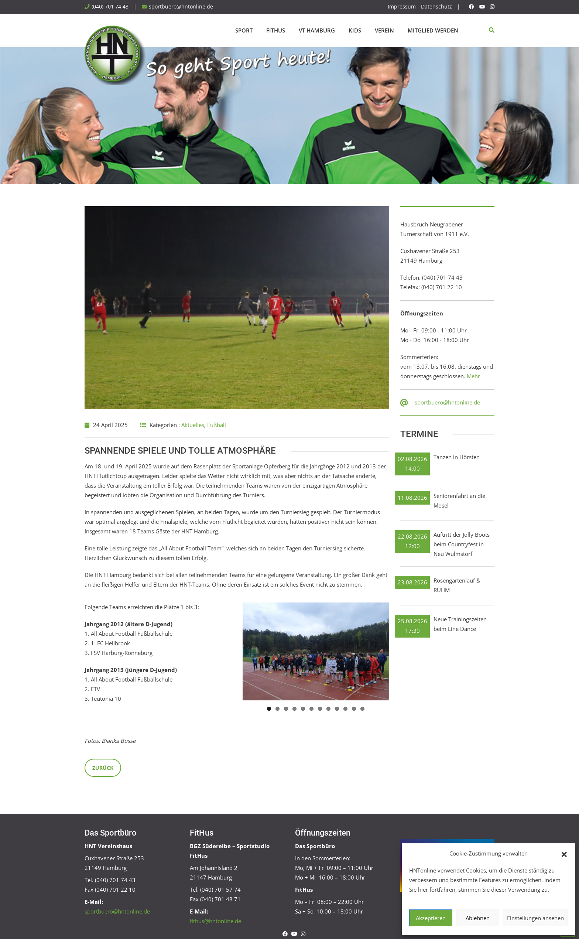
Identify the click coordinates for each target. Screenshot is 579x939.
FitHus (275, 30)
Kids (355, 30)
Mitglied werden (433, 30)
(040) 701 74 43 (110, 6)
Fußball (216, 424)
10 (345, 708)
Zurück (102, 767)
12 (362, 708)
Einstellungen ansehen (535, 918)
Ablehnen (478, 918)
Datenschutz (436, 6)
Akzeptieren (431, 918)
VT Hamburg (317, 30)
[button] (564, 853)
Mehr (473, 376)
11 (354, 708)
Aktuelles (192, 424)
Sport (244, 30)
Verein (384, 30)
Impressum (402, 6)
